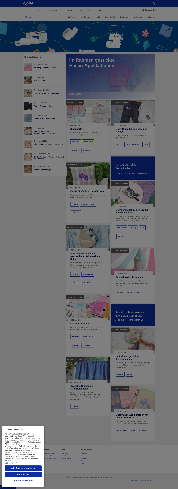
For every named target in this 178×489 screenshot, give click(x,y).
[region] (23, 456)
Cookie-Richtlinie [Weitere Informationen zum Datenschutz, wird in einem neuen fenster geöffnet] (11, 463)
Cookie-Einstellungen (23, 480)
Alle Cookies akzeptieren (23, 468)
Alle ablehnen (23, 474)
